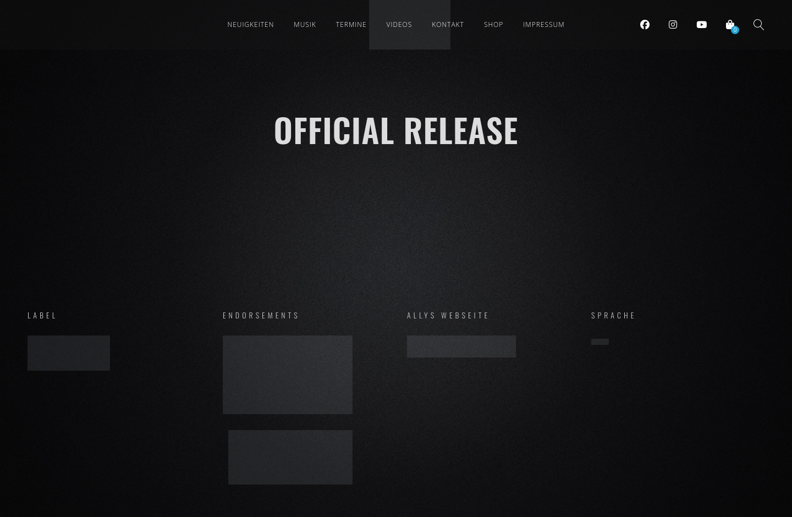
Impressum (543, 24)
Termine (351, 24)
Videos (400, 24)
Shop (493, 24)
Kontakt (448, 24)
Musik (305, 24)
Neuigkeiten (250, 24)
